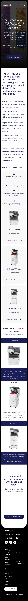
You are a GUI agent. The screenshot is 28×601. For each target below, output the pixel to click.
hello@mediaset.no (12, 534)
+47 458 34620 (11, 538)
